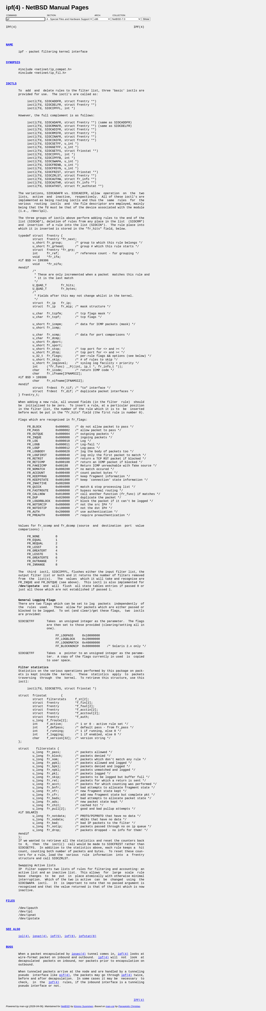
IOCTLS (11, 84)
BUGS (9, 947)
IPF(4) (139, 1000)
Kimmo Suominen (83, 1006)
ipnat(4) (40, 936)
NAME (9, 45)
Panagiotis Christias (129, 1006)
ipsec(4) (78, 954)
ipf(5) (55, 936)
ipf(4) (123, 954)
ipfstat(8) (87, 936)
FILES (10, 901)
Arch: (99, 15)
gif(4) (64, 975)
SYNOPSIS (13, 62)
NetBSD (65, 1006)
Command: (12, 15)
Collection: (119, 15)
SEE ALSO (13, 929)
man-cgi (110, 1006)
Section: (52, 15)
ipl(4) (23, 936)
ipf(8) (69, 936)
